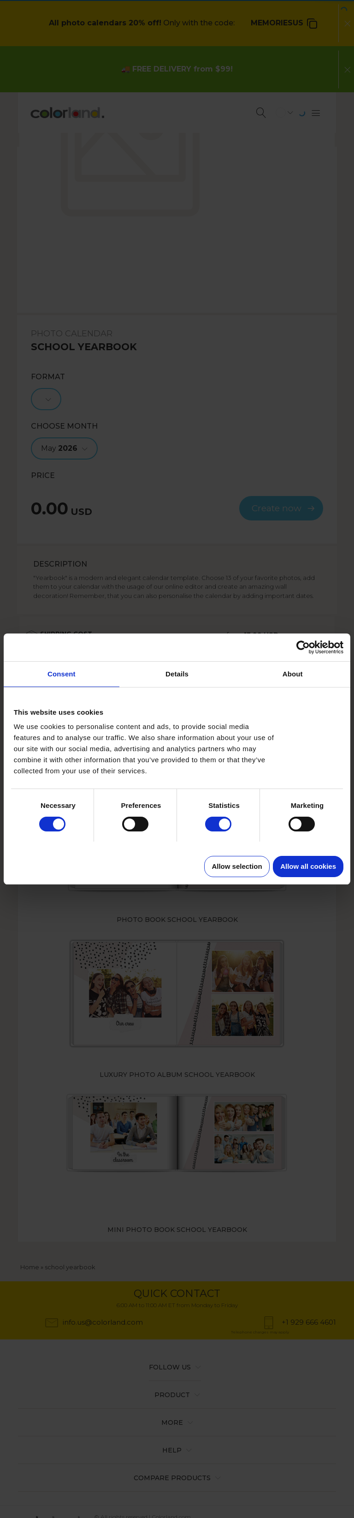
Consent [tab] (61, 674)
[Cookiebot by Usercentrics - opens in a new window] (303, 647)
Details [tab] (177, 674)
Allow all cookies (308, 866)
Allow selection (237, 866)
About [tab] (293, 674)
